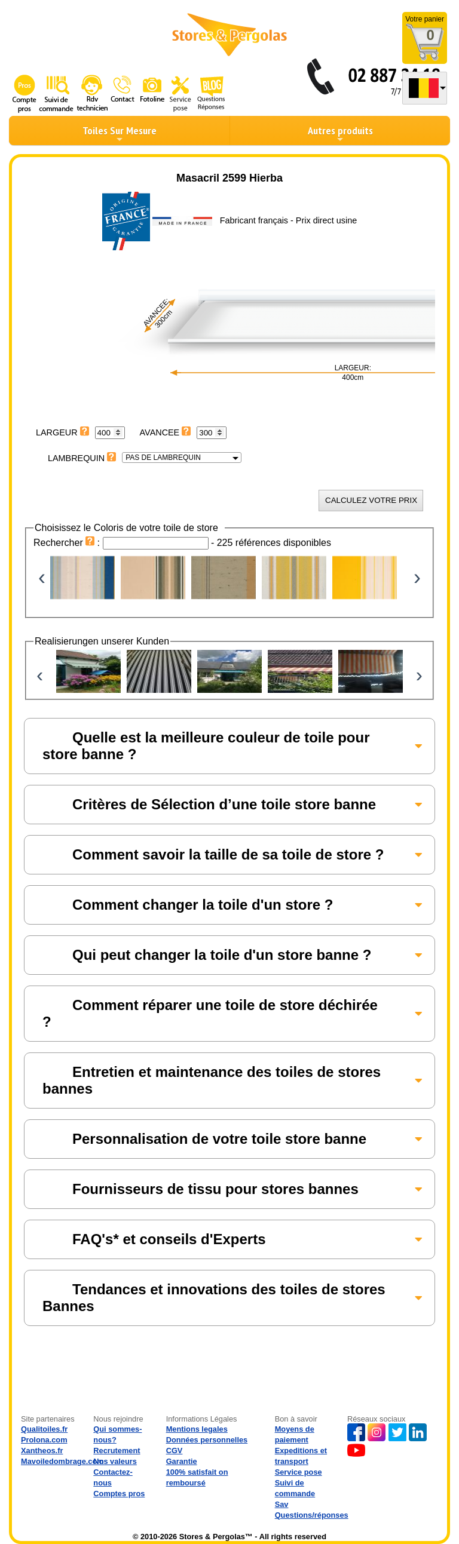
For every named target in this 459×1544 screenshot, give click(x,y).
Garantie (181, 1461)
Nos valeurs (115, 1461)
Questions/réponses (311, 1515)
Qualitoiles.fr (44, 1429)
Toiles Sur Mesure (119, 134)
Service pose (298, 1472)
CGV (174, 1450)
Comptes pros (119, 1493)
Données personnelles (207, 1439)
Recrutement (116, 1450)
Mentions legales (197, 1429)
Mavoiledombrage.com (62, 1461)
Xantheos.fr (42, 1450)
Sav (282, 1504)
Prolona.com (44, 1439)
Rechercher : (68, 543)
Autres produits (340, 134)
